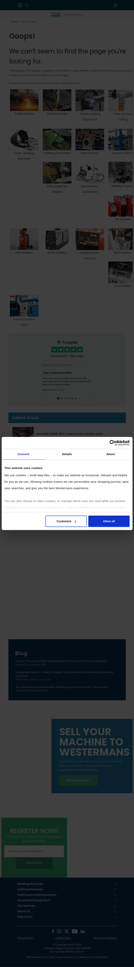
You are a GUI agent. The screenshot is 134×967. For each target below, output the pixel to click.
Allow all (109, 521)
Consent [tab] (23, 454)
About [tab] (110, 454)
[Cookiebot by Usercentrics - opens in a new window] (112, 443)
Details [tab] (67, 454)
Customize (66, 521)
